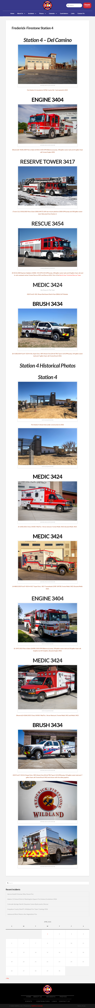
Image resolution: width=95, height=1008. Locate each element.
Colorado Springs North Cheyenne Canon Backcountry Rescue (27, 904)
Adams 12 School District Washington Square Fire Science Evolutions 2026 (32, 899)
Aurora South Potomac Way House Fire (20, 894)
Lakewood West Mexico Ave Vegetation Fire (22, 914)
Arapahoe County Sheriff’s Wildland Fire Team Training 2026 (27, 909)
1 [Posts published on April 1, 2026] (47, 934)
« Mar (7, 978)
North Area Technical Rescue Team (70, 275)
